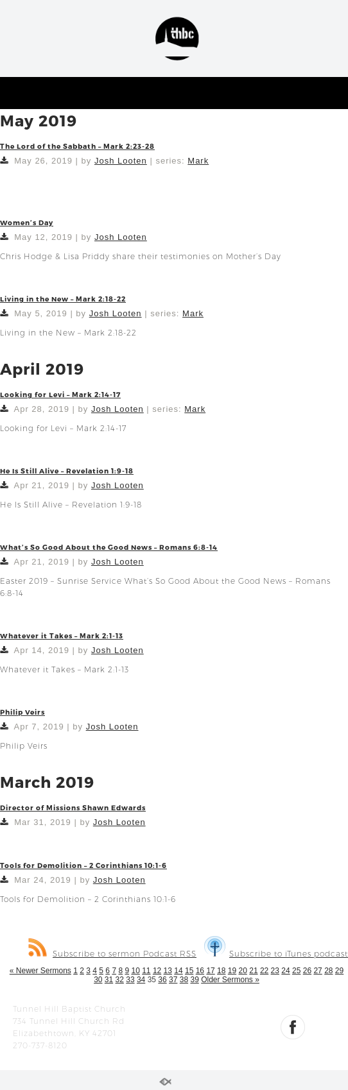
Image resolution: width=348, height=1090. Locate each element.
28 (328, 970)
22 (264, 970)
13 (168, 970)
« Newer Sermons (40, 970)
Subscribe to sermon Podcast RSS (112, 953)
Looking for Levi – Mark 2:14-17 (60, 394)
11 (146, 970)
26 (307, 970)
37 (173, 979)
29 (339, 970)
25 (296, 970)
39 (194, 979)
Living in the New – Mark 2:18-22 (63, 298)
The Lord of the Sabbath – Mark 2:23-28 (77, 146)
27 (317, 970)
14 (178, 970)
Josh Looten (120, 161)
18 (221, 970)
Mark (198, 161)
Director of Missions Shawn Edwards (73, 807)
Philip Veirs (22, 712)
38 (184, 979)
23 (275, 970)
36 (162, 979)
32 (120, 979)
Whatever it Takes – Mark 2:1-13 (61, 635)
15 (189, 970)
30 (98, 979)
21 (253, 970)
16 (200, 970)
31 (109, 979)
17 (210, 970)
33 (130, 979)
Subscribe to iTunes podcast (276, 953)
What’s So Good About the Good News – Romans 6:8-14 (109, 547)
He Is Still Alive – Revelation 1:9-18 (67, 470)
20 (243, 970)
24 (285, 970)
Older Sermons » (230, 979)
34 (141, 979)
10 (135, 970)
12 (157, 970)
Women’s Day (26, 222)
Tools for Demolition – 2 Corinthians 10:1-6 (83, 865)
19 (232, 970)
